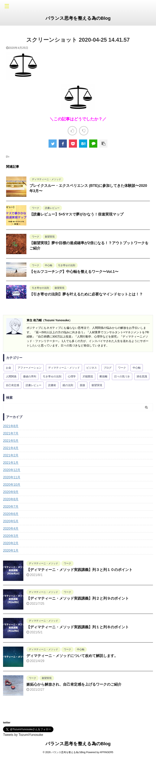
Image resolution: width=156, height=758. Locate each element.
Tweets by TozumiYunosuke (23, 734)
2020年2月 (11, 543)
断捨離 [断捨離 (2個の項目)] (103, 376)
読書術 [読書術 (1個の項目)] (52, 385)
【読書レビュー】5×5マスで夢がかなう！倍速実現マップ (76, 214)
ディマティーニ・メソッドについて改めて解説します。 (72, 656)
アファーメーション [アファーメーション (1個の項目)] (29, 367)
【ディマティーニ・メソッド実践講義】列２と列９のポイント (77, 598)
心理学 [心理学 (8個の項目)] (72, 376)
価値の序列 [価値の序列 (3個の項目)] (29, 376)
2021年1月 (11, 462)
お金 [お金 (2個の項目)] (8, 367)
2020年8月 (11, 499)
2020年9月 (11, 492)
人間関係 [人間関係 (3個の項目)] (11, 376)
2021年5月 (11, 440)
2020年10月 (11, 484)
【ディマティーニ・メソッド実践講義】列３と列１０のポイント (79, 570)
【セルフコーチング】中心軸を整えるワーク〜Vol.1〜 (73, 272)
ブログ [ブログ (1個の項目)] (108, 367)
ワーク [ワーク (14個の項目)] (122, 367)
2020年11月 (11, 477)
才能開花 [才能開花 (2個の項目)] (87, 376)
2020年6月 (11, 514)
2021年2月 (11, 455)
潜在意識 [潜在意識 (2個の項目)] (141, 376)
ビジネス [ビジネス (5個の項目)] (91, 367)
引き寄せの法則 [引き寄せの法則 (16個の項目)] (52, 376)
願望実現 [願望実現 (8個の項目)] (97, 385)
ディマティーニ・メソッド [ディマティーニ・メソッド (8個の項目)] (64, 367)
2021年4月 (11, 448)
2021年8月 (11, 426)
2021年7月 (11, 433)
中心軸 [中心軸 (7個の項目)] (137, 367)
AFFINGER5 (106, 752)
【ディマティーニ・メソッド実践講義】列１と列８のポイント (77, 627)
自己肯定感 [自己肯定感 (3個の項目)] (12, 385)
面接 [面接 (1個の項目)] (82, 385)
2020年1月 (11, 550)
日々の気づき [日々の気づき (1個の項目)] (122, 376)
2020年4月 (11, 528)
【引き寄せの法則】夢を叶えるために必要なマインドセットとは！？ (86, 294)
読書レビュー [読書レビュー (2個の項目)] (33, 385)
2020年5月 (11, 521)
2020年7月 (11, 506)
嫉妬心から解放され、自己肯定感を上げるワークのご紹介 (73, 684)
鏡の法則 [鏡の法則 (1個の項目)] (68, 385)
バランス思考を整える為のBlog (78, 18)
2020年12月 (11, 470)
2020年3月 (11, 536)
